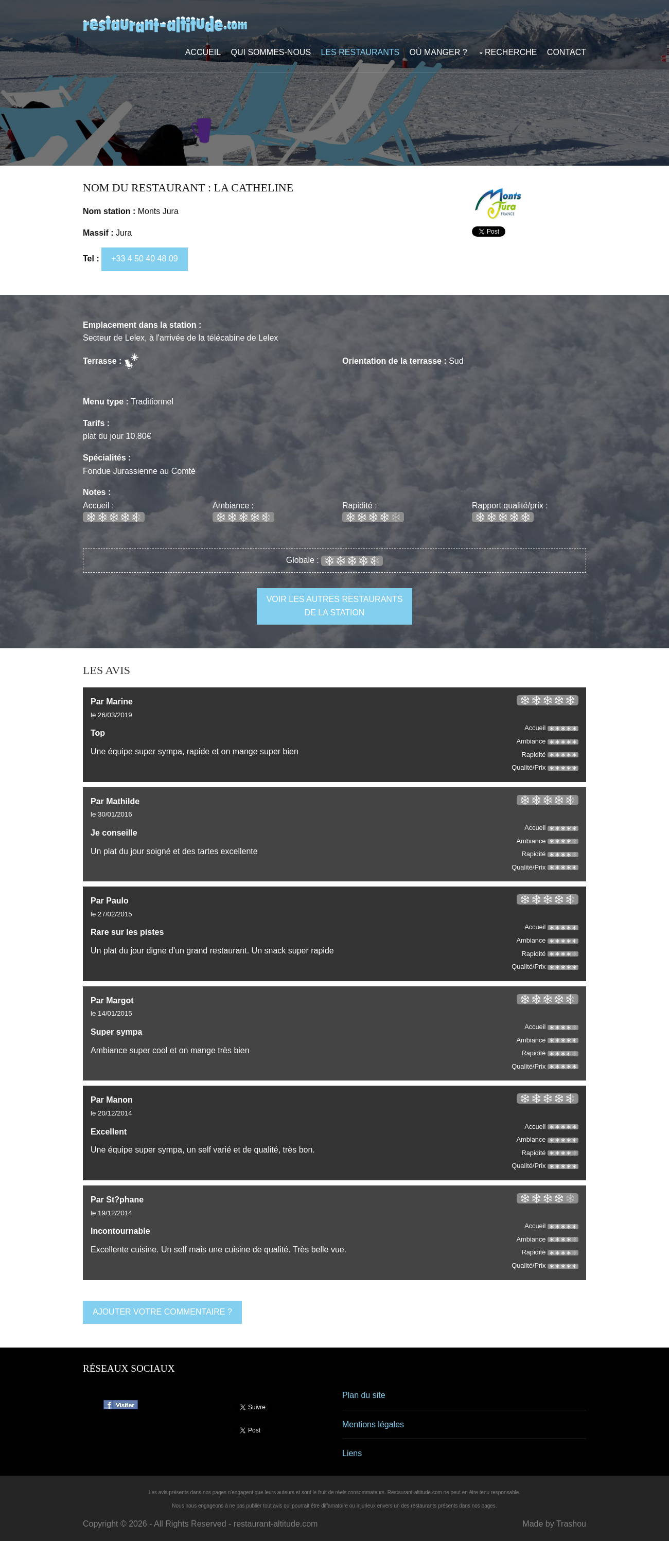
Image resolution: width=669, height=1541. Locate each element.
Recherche (511, 52)
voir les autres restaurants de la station (335, 606)
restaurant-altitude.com (276, 1523)
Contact (566, 52)
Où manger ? (438, 52)
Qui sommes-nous (271, 52)
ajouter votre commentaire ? (162, 1311)
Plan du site (363, 1395)
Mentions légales (373, 1424)
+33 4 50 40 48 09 (144, 258)
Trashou (571, 1523)
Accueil (203, 52)
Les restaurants (360, 52)
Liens (352, 1453)
